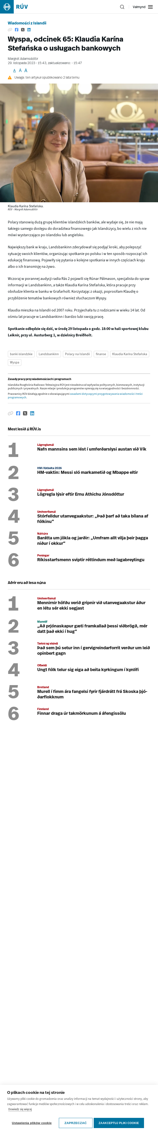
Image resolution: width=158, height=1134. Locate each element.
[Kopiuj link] (10, 30)
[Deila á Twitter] (25, 413)
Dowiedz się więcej (20, 1126)
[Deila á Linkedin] (32, 413)
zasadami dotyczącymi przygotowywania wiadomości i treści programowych (75, 395)
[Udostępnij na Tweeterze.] (22, 30)
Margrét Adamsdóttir (23, 59)
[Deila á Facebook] (18, 413)
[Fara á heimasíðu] (18, 7)
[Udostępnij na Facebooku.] (16, 30)
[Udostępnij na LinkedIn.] (29, 30)
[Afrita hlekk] (10, 413)
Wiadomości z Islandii (27, 23)
